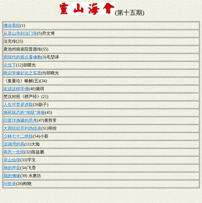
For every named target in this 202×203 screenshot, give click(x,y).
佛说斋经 (11, 25)
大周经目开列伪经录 (22, 128)
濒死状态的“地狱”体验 (24, 112)
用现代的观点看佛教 (22, 57)
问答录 (9, 183)
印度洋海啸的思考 (20, 120)
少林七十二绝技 (18, 136)
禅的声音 (11, 168)
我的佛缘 (11, 175)
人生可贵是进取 (18, 104)
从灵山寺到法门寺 (20, 33)
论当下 (9, 65)
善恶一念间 (13, 152)
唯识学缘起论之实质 (22, 73)
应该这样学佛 (16, 88)
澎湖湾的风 (13, 144)
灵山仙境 (11, 160)
